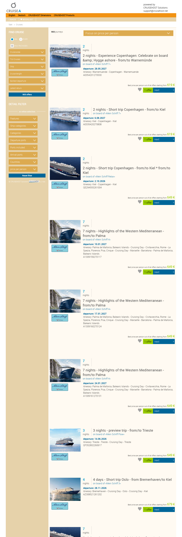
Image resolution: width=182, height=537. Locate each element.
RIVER (25, 39)
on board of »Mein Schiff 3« (133, 387)
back (13, 19)
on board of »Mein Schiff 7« (128, 59)
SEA (15, 39)
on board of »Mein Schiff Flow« (124, 349)
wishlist (28, 19)
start (10, 24)
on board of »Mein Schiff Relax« (128, 148)
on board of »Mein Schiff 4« (128, 199)
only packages (20, 46)
